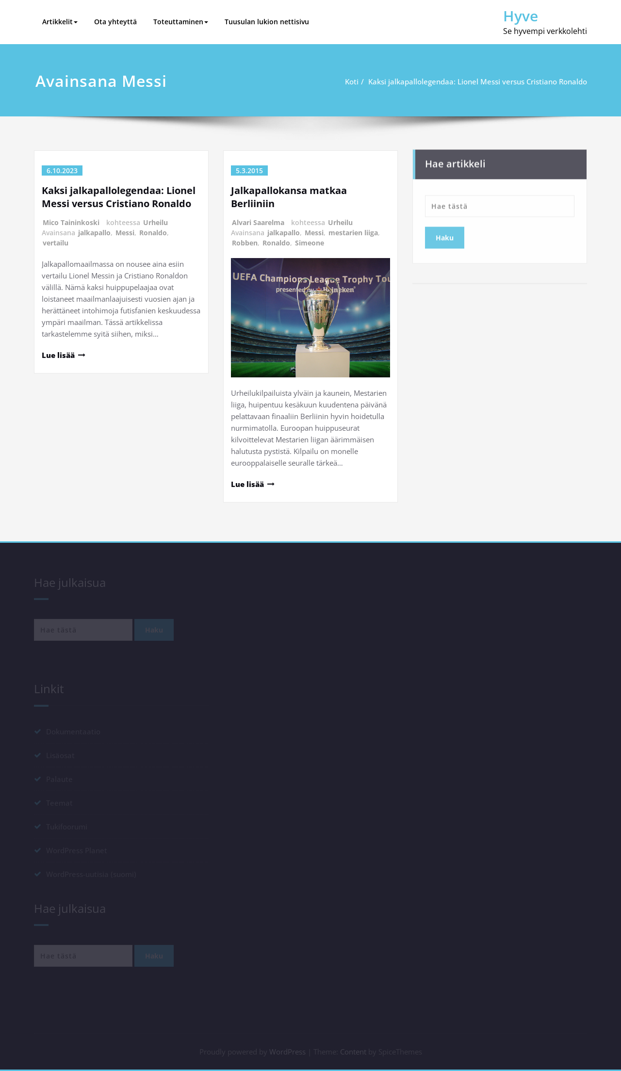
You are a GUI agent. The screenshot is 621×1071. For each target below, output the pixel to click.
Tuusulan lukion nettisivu (267, 21)
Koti (355, 81)
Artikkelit (60, 21)
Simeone (309, 242)
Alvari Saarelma (258, 222)
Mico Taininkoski (71, 222)
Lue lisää (58, 355)
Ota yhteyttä (115, 21)
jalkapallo (94, 232)
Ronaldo (153, 232)
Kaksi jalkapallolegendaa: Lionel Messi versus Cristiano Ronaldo (481, 81)
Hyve (520, 16)
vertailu (55, 242)
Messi (124, 232)
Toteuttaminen (180, 21)
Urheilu (155, 222)
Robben (245, 242)
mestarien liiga (353, 232)
